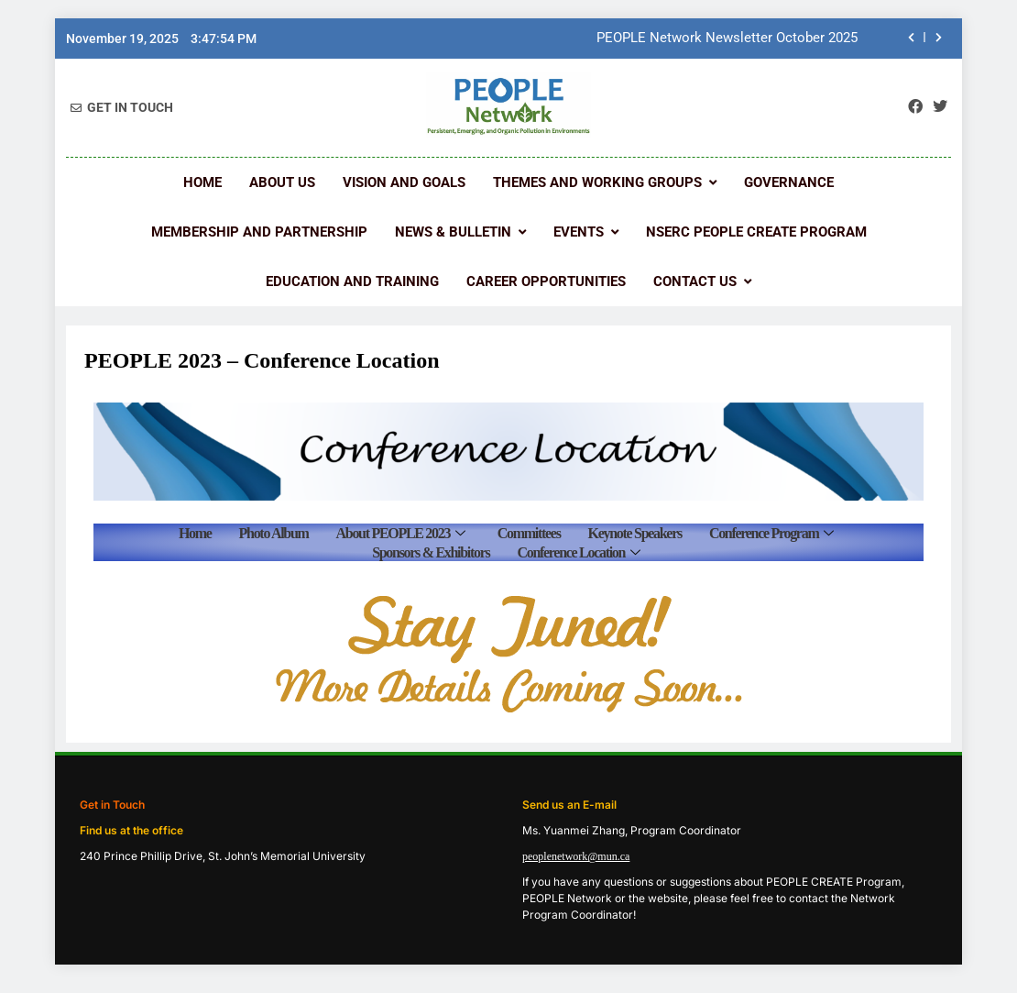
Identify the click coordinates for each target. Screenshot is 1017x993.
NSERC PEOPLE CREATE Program (756, 232)
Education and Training (352, 281)
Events (578, 232)
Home (202, 182)
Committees (529, 533)
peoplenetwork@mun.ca (575, 856)
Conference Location (578, 552)
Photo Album (274, 533)
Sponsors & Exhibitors (430, 552)
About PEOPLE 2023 (400, 533)
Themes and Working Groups (597, 182)
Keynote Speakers (635, 533)
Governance (789, 182)
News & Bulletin (453, 232)
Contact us (695, 281)
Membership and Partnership (259, 232)
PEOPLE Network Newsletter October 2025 (727, 38)
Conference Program (771, 533)
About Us (282, 182)
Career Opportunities (546, 281)
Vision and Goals (404, 182)
